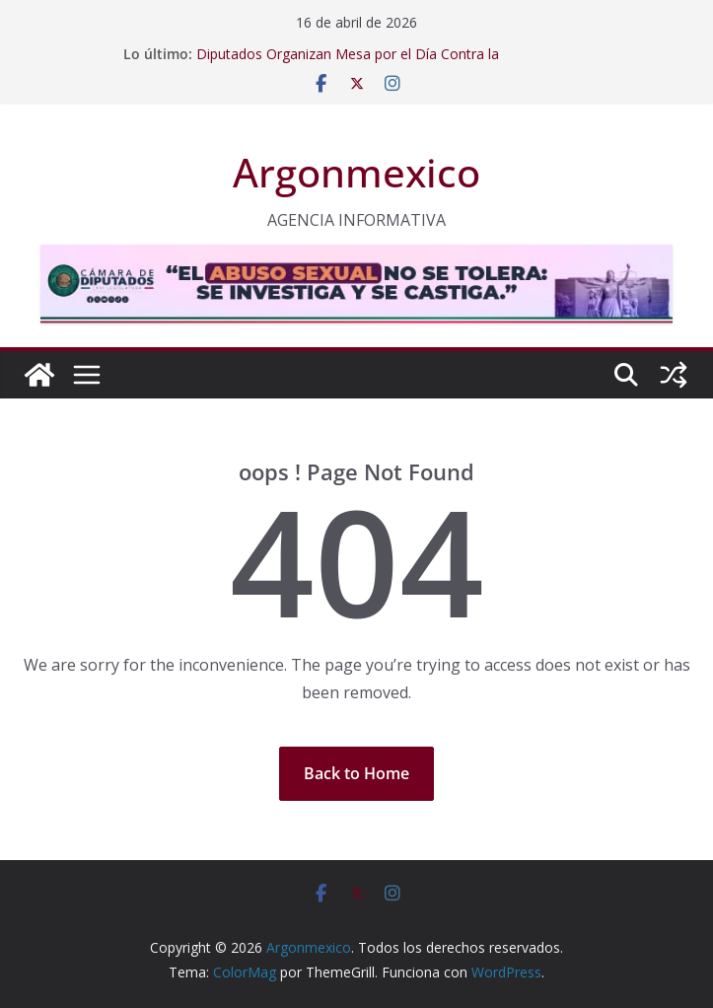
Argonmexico (356, 172)
